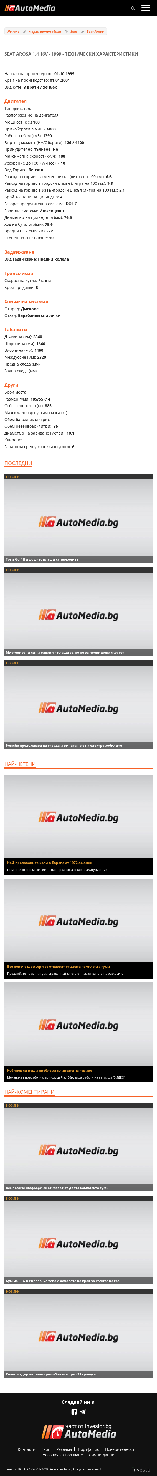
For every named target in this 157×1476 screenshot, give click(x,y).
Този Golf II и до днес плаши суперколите (42, 559)
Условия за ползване (63, 1454)
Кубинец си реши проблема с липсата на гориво (49, 1070)
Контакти (27, 1449)
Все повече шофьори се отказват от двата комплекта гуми (58, 966)
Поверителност (120, 1449)
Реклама (64, 1449)
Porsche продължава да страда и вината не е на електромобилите (64, 745)
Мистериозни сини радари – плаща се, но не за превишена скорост (65, 652)
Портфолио (88, 1449)
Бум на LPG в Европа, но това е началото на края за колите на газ (63, 1281)
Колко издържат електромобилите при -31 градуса (51, 1374)
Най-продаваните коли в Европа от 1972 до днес (49, 862)
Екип (45, 1449)
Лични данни (102, 1454)
